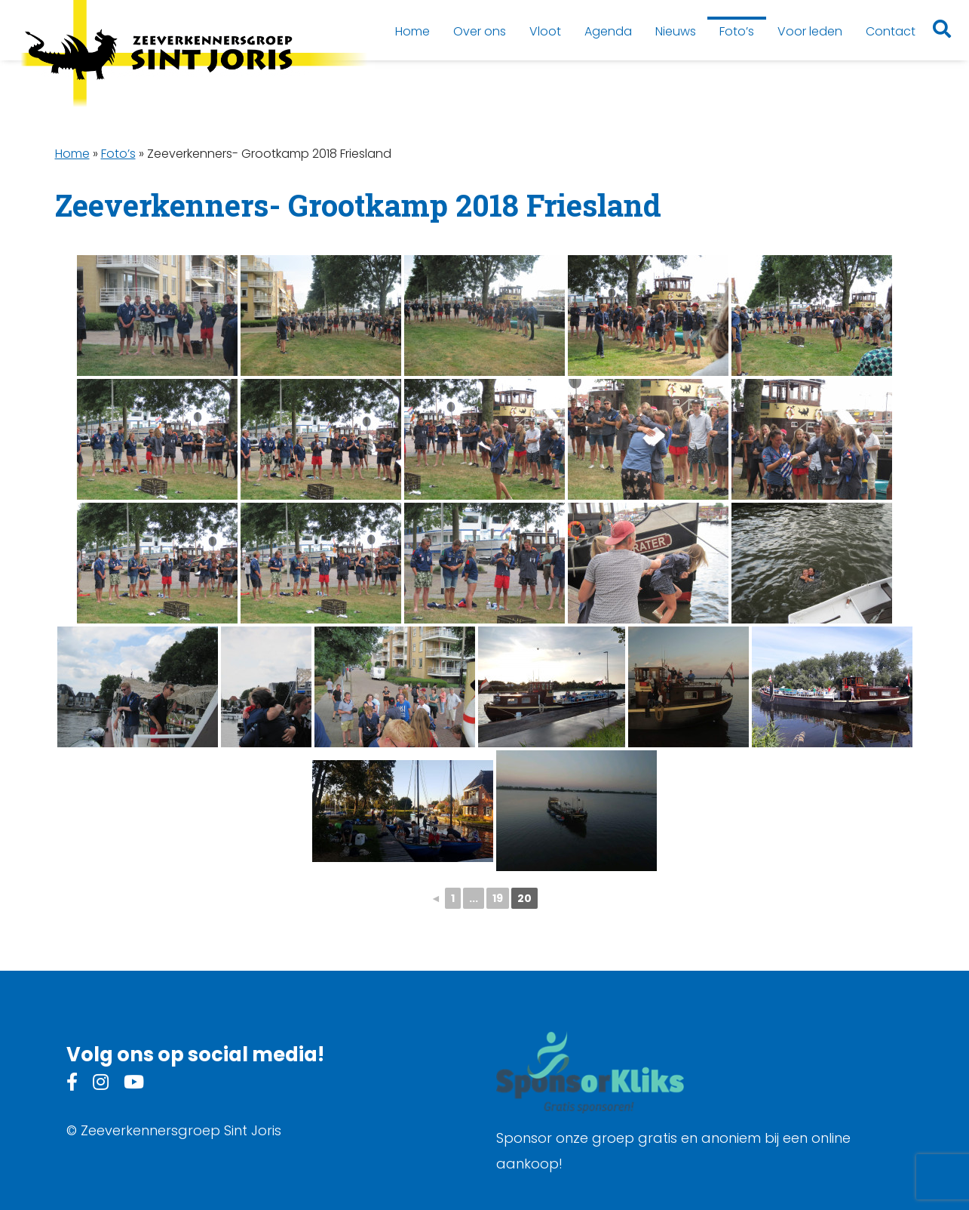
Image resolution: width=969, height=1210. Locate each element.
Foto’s (118, 153)
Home (72, 153)
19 (497, 898)
